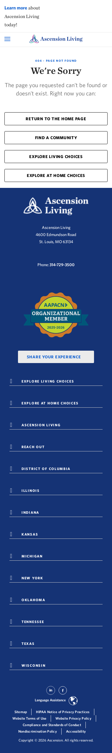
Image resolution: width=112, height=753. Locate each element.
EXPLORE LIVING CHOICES (56, 156)
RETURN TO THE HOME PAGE (56, 118)
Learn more (15, 8)
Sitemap (20, 712)
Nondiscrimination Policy (37, 731)
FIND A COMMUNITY (56, 137)
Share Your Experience (54, 357)
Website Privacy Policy (73, 718)
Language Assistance (50, 700)
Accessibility (76, 731)
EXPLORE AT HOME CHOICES (56, 175)
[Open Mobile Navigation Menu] (8, 39)
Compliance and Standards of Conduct (52, 725)
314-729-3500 (62, 264)
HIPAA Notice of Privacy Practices (62, 712)
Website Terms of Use (29, 718)
